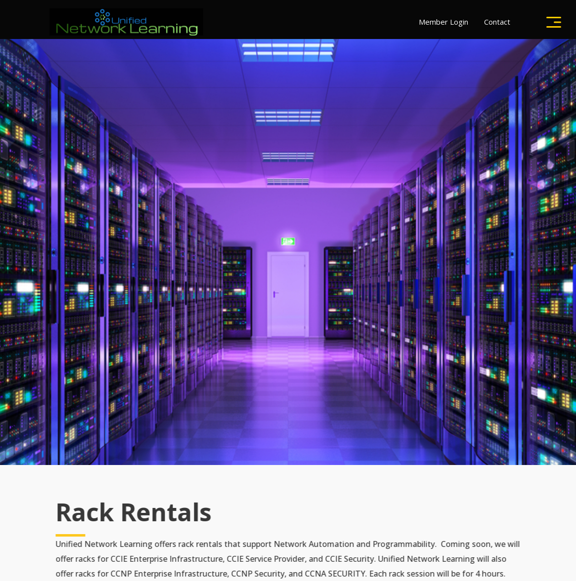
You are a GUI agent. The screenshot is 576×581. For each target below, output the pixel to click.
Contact (497, 22)
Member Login (443, 22)
